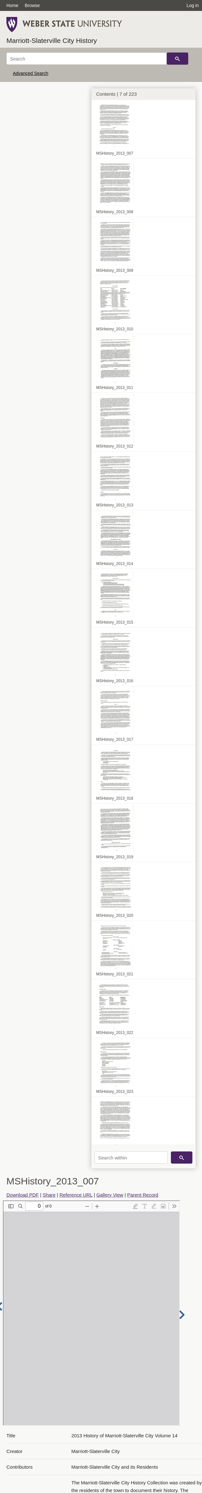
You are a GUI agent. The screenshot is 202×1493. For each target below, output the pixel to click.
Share (49, 1195)
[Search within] (131, 1157)
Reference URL (75, 1195)
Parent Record (142, 1195)
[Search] (86, 58)
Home (12, 5)
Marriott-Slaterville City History (51, 40)
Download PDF (22, 1195)
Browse (32, 5)
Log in (193, 5)
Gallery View (109, 1195)
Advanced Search (30, 73)
